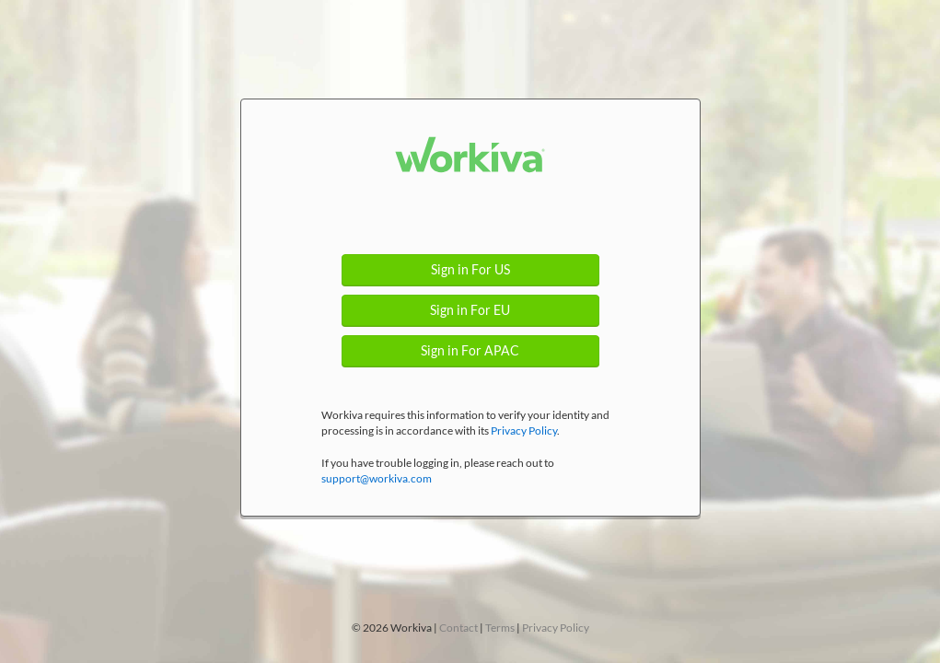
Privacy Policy (524, 430)
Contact (458, 628)
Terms (500, 628)
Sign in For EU (470, 310)
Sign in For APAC (470, 350)
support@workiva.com (376, 478)
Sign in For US (470, 269)
